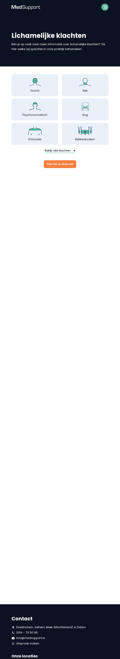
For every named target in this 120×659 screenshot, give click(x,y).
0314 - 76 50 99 (27, 632)
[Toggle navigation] (105, 8)
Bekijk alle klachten (58, 150)
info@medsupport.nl (30, 638)
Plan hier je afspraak (60, 164)
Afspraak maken (27, 643)
